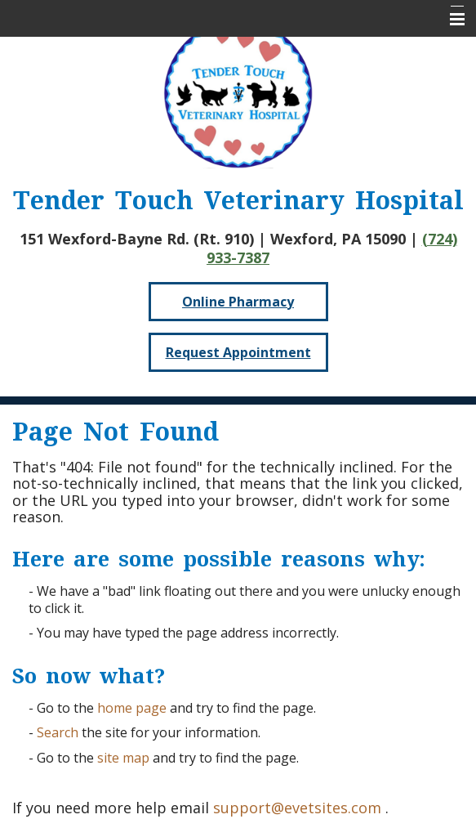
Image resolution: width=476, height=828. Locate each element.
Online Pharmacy (238, 302)
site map (123, 758)
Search (57, 732)
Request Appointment (238, 352)
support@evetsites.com (297, 807)
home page (132, 708)
